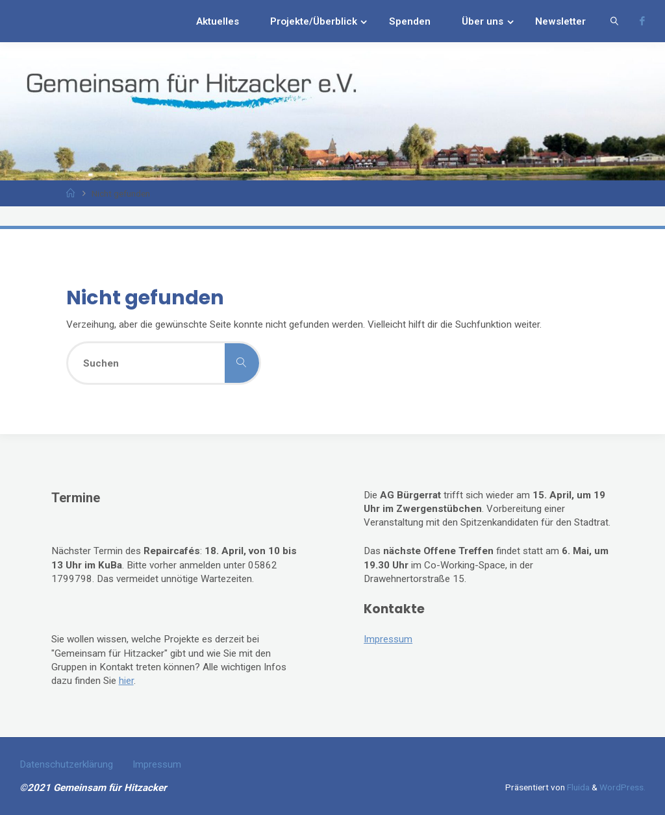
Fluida (577, 787)
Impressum (388, 639)
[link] (614, 21)
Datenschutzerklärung (66, 764)
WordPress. (622, 787)
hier (126, 681)
